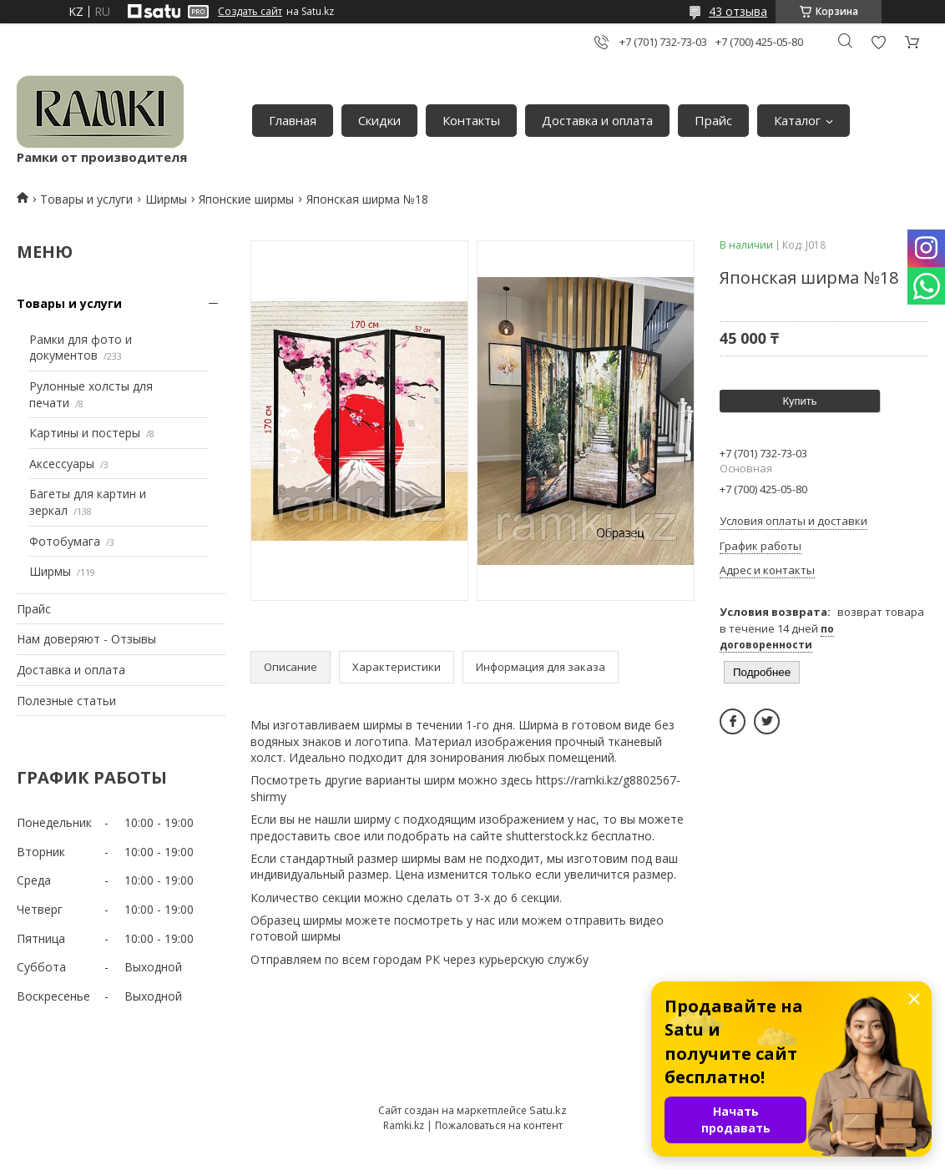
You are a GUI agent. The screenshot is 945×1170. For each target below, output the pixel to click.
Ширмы (166, 199)
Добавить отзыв (878, 42)
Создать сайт (250, 12)
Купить (799, 401)
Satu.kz (548, 1109)
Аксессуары (61, 464)
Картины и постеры (84, 433)
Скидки (379, 120)
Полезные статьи (66, 701)
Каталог (797, 120)
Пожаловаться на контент (499, 1125)
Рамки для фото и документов (80, 347)
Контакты (471, 120)
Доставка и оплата (597, 120)
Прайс (713, 120)
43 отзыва (738, 11)
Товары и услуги (86, 199)
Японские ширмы (246, 199)
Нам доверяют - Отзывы (86, 639)
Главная (292, 120)
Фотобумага (64, 541)
